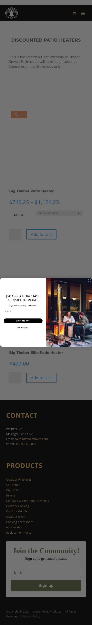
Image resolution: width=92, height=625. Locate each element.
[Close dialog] (89, 280)
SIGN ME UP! (23, 321)
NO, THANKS (23, 328)
